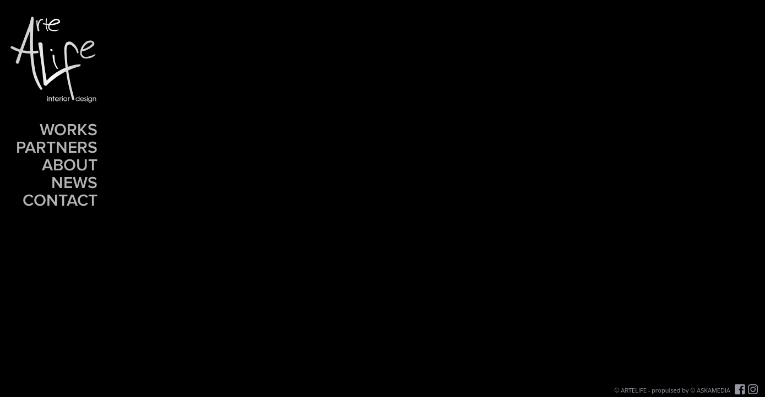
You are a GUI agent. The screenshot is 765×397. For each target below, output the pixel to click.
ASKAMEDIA (713, 390)
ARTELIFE (634, 390)
